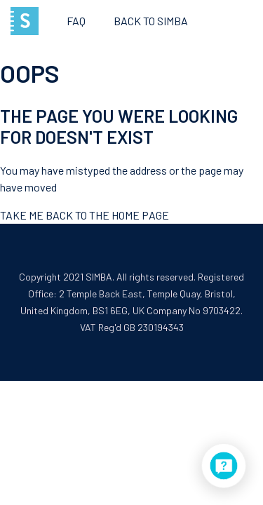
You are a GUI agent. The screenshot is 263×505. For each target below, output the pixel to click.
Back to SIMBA (151, 20)
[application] (223, 465)
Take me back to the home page (84, 215)
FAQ (76, 20)
